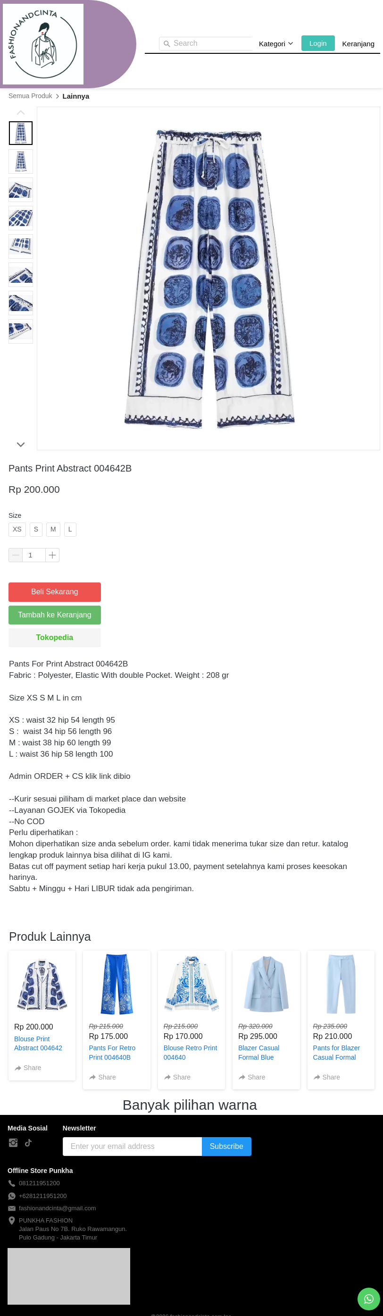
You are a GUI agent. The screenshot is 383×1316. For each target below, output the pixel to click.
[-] (13, 1143)
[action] (369, 1299)
